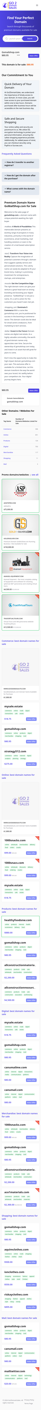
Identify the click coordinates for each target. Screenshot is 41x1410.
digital (27, 711)
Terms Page (28, 1403)
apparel (32, 1276)
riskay (12, 1302)
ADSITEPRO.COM (10, 503)
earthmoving (28, 995)
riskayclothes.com (16, 1294)
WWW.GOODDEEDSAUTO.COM (15, 689)
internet (22, 756)
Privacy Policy (29, 1400)
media (7, 1075)
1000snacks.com (15, 840)
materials (27, 1199)
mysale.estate (13, 706)
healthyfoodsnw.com (18, 920)
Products (6, 441)
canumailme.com (15, 1067)
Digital (5, 446)
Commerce (7, 429)
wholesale (14, 845)
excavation (18, 995)
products (22, 733)
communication (16, 1075)
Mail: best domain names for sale (19, 1318)
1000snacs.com (14, 863)
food (6, 847)
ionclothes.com (14, 1272)
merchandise (9, 736)
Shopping (6, 458)
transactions (9, 713)
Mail (5, 464)
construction (28, 972)
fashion (7, 1257)
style (13, 1279)
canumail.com (13, 1090)
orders (12, 847)
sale (16, 713)
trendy (18, 1302)
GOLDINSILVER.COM (11, 538)
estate (22, 713)
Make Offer (34, 56)
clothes (14, 1257)
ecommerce (8, 927)
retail (20, 1257)
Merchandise (8, 452)
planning (15, 758)
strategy (23, 758)
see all (35, 474)
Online (5, 435)
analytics (7, 758)
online (16, 711)
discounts (23, 867)
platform (26, 1075)
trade (21, 711)
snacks (18, 847)
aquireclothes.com (16, 1249)
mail (24, 736)
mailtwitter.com (14, 1371)
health (28, 924)
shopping (18, 736)
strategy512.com (15, 751)
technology (27, 1375)
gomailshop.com (15, 401)
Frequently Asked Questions (17, 153)
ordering (13, 870)
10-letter (25, 1279)
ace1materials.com (16, 1192)
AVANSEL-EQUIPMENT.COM (14, 576)
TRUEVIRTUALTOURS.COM (13, 618)
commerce (8, 711)
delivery (32, 845)
